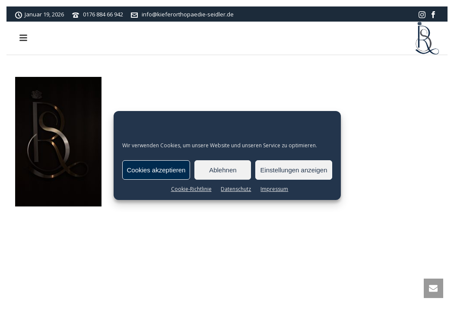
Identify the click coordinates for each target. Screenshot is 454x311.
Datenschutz (236, 189)
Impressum (274, 189)
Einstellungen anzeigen (293, 170)
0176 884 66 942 (103, 14)
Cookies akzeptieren (156, 170)
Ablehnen (222, 170)
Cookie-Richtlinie (191, 189)
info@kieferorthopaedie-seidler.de (188, 14)
